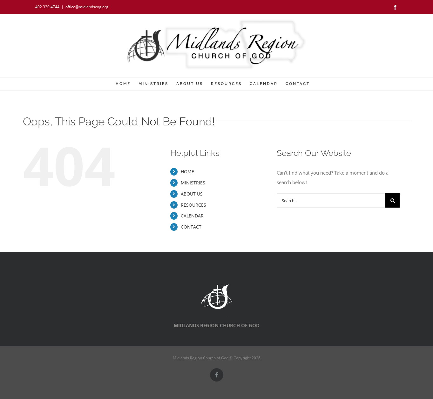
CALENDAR (192, 216)
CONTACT (191, 227)
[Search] (392, 200)
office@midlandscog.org (86, 7)
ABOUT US (192, 194)
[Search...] (331, 200)
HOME (187, 172)
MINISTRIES (193, 183)
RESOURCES (193, 205)
